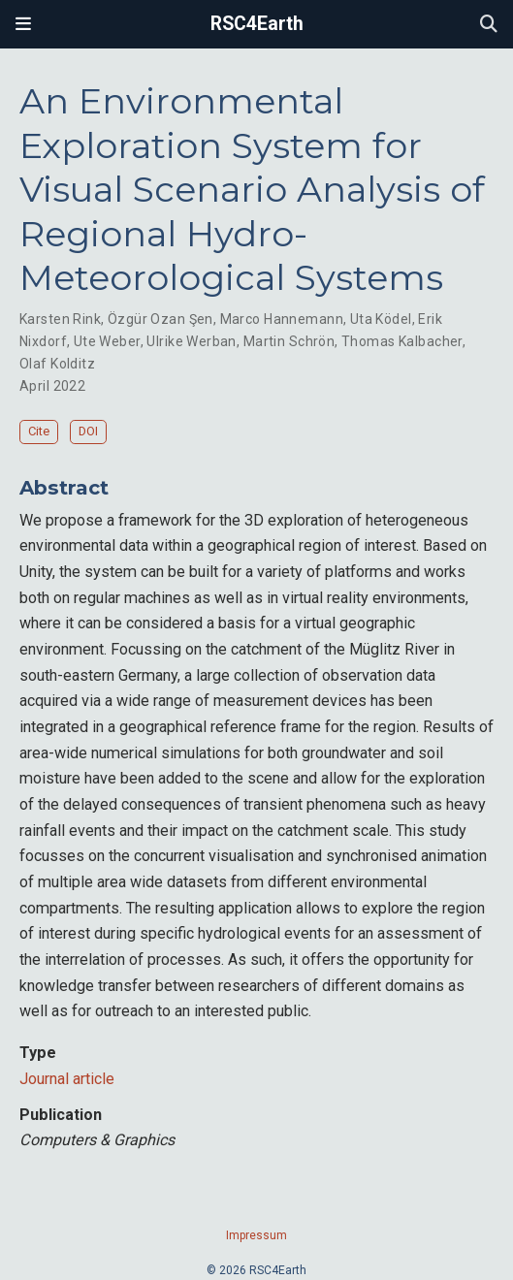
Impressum (256, 1235)
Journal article (66, 1079)
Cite (38, 431)
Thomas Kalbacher (402, 341)
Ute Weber (107, 341)
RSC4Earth (257, 24)
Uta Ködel (381, 319)
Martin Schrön (289, 341)
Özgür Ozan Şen (160, 319)
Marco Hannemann (281, 319)
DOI (88, 431)
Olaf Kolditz (57, 363)
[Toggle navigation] (23, 24)
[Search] (488, 25)
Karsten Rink (60, 319)
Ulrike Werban (191, 341)
